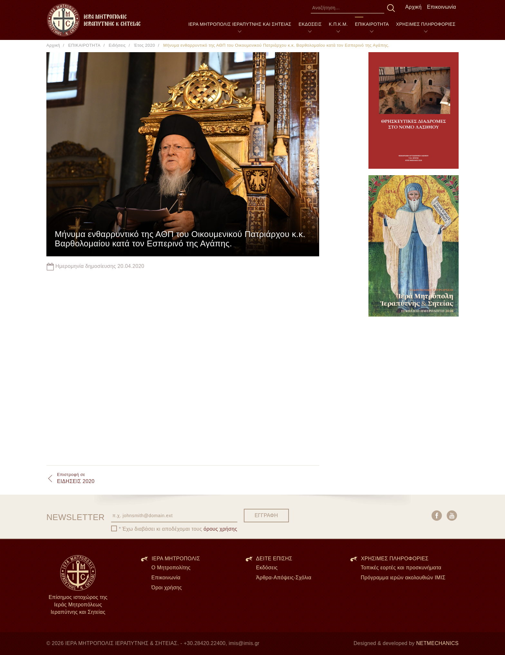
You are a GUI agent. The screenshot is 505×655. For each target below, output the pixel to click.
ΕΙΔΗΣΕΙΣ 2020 (75, 478)
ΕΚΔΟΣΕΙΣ (310, 24)
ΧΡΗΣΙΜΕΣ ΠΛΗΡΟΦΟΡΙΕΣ (425, 24)
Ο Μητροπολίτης (171, 567)
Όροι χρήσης (166, 587)
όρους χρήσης (220, 529)
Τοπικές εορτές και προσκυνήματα (401, 567)
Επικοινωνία (441, 7)
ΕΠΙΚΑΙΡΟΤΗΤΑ (372, 24)
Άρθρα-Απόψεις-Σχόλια (283, 577)
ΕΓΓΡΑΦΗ (266, 515)
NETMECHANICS (437, 643)
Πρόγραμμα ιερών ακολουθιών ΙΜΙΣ (403, 577)
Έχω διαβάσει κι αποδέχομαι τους (179, 529)
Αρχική (413, 7)
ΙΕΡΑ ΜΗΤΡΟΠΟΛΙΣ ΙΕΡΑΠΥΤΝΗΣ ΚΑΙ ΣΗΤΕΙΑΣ (239, 24)
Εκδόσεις (267, 567)
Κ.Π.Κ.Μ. (338, 24)
